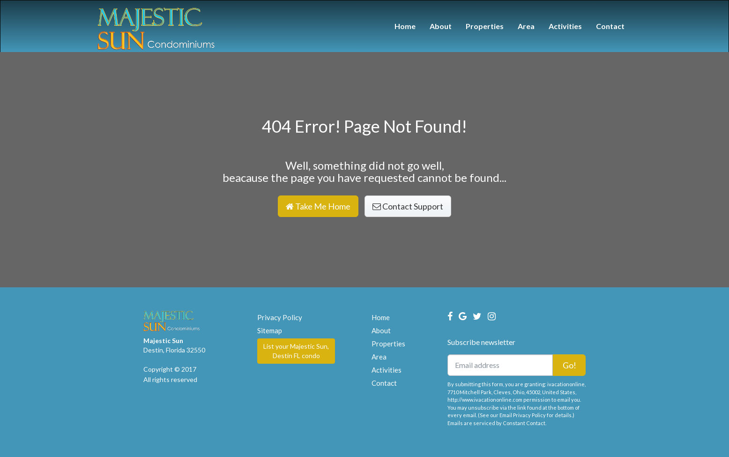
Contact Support (407, 206)
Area (526, 26)
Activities (565, 26)
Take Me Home (318, 206)
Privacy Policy (279, 317)
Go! (569, 365)
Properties (485, 26)
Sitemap (269, 330)
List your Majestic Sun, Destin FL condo (296, 351)
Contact (610, 26)
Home (405, 26)
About (441, 26)
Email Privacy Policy (522, 415)
